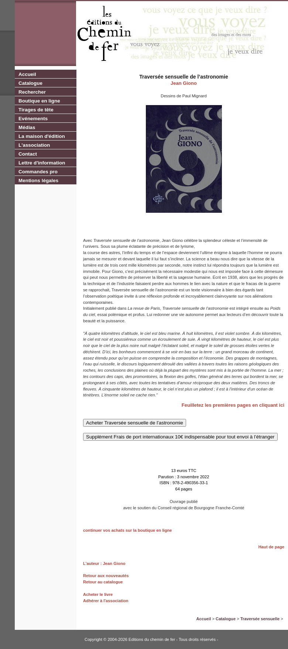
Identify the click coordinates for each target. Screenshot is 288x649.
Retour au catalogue (103, 582)
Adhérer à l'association (105, 600)
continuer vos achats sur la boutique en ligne (127, 530)
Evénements (33, 118)
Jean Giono (184, 83)
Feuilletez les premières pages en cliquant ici (233, 405)
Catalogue (30, 83)
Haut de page (271, 547)
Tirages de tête (36, 109)
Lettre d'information (41, 163)
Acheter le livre (98, 594)
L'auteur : (93, 563)
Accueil (27, 74)
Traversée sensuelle (260, 619)
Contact (27, 154)
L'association (34, 145)
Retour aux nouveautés (106, 575)
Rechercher (32, 92)
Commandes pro (38, 171)
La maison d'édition (41, 136)
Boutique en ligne (39, 101)
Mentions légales (38, 180)
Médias (26, 127)
